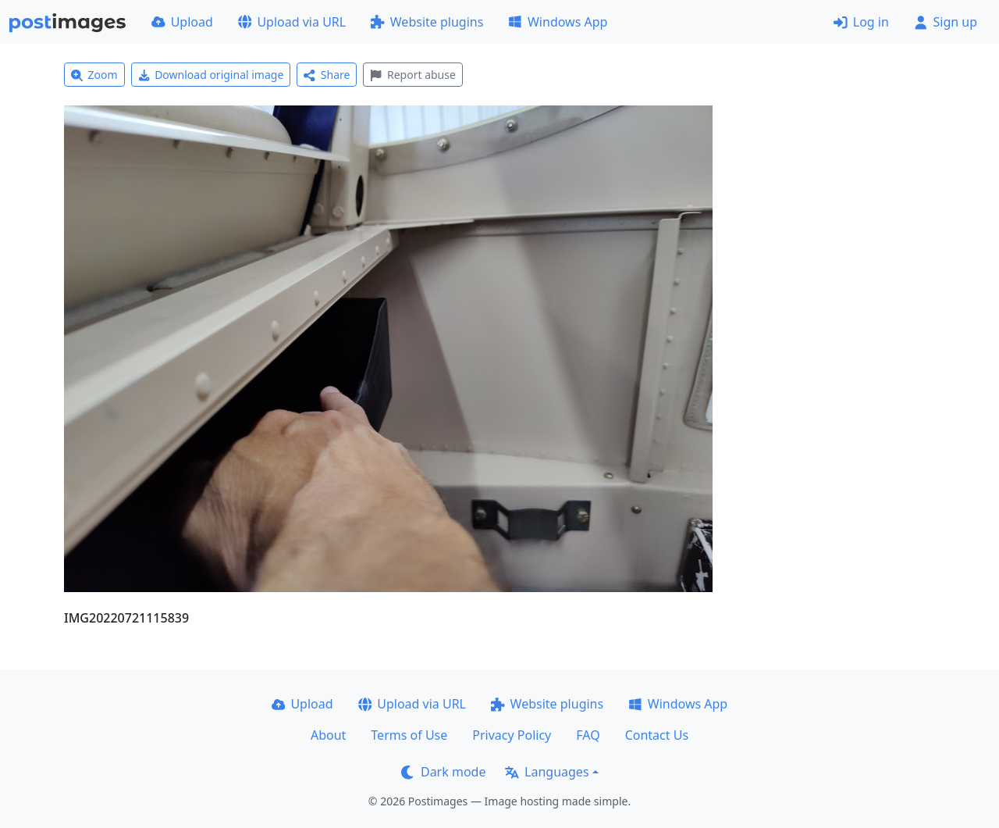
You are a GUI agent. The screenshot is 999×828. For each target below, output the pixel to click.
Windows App (557, 21)
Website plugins (427, 21)
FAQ (587, 735)
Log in (861, 21)
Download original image (211, 74)
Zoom (94, 74)
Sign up (945, 21)
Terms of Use (409, 735)
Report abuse (412, 74)
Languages (546, 771)
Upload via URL (292, 21)
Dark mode (443, 771)
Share (327, 74)
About (328, 735)
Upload (182, 21)
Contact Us (656, 735)
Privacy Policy (511, 735)
